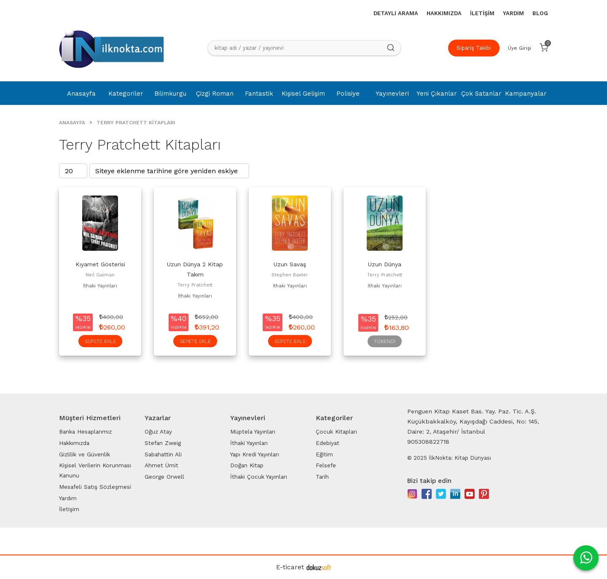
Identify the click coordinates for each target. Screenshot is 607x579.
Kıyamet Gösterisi (100, 264)
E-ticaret (290, 567)
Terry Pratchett (194, 285)
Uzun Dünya (384, 264)
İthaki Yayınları (100, 286)
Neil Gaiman (100, 275)
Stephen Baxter (289, 275)
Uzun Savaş (290, 264)
